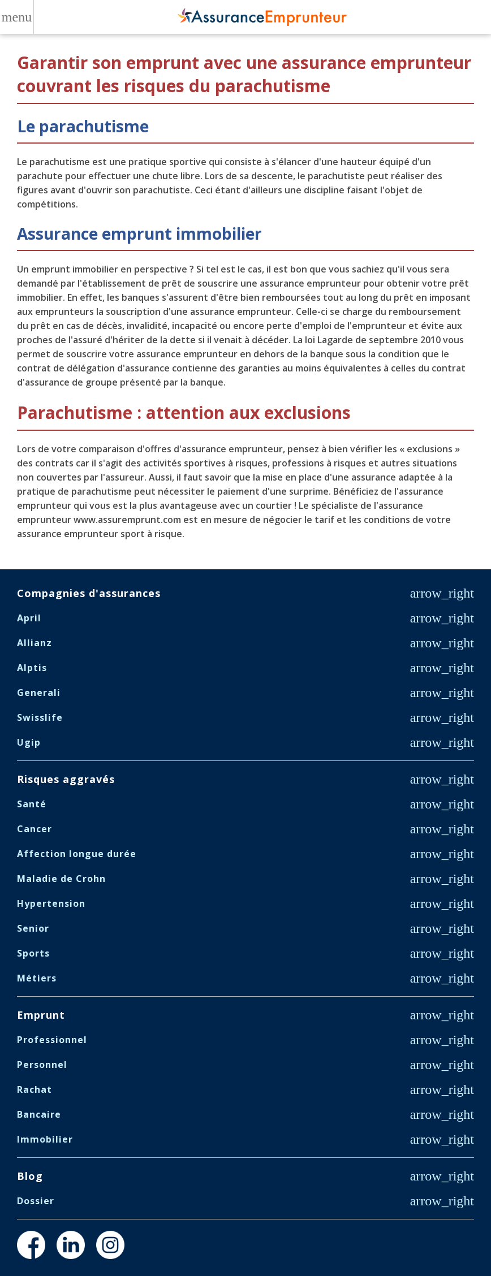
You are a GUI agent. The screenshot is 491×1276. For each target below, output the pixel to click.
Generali (39, 692)
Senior (33, 928)
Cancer (34, 829)
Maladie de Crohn (61, 878)
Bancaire (39, 1114)
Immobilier (45, 1139)
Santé (31, 804)
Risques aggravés (66, 779)
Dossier (35, 1201)
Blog (30, 1176)
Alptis (32, 667)
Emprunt (41, 1015)
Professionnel (52, 1039)
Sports (33, 953)
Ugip (29, 742)
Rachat (34, 1089)
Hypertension (51, 903)
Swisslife (40, 717)
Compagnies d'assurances (89, 593)
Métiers (37, 978)
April (29, 618)
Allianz (34, 643)
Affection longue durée (76, 853)
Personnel (42, 1064)
